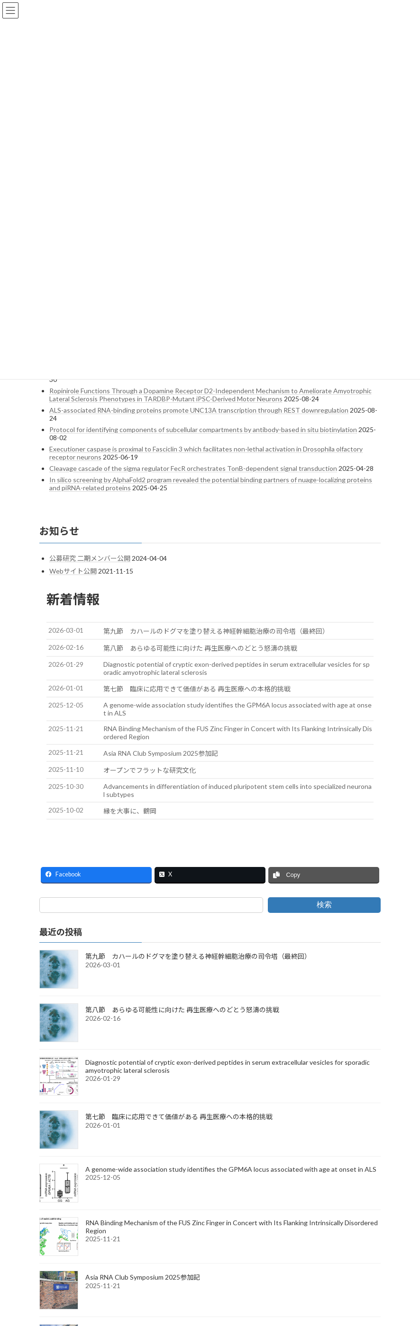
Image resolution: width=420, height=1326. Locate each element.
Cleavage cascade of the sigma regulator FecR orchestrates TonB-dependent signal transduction (193, 468)
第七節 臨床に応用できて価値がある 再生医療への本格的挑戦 (179, 1117)
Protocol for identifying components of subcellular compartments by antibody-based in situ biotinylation (203, 429)
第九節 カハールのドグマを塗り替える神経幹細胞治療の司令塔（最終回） (198, 956)
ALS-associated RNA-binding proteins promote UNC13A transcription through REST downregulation (198, 410)
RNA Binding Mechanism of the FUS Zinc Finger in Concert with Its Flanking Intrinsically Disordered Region (231, 1227)
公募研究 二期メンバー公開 (89, 558)
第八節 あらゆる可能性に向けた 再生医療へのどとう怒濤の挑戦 (182, 1010)
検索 (324, 905)
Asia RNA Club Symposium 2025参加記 (142, 1277)
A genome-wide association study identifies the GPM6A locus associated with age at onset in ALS (230, 1169)
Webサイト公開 (73, 571)
